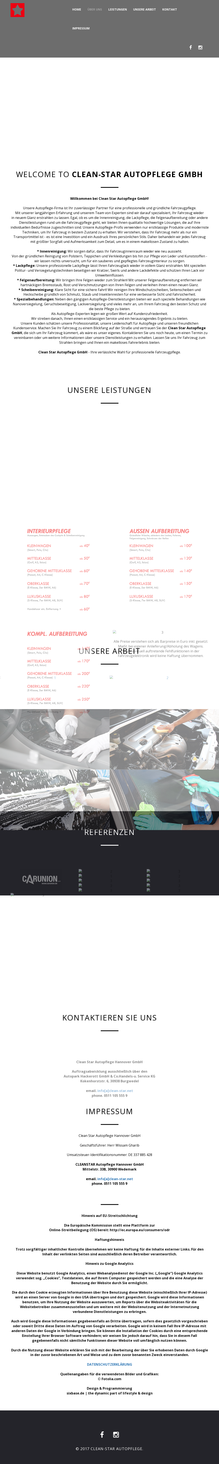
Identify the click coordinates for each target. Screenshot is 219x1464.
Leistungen (117, 9)
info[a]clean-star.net (115, 1179)
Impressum (81, 28)
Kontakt (169, 9)
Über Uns (94, 9)
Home (76, 9)
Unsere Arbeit (144, 9)
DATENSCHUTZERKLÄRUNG (109, 1364)
